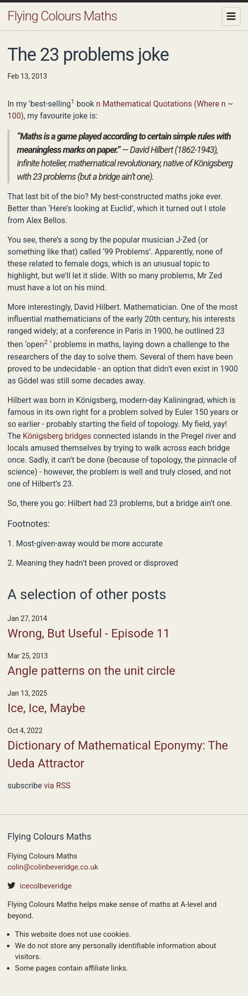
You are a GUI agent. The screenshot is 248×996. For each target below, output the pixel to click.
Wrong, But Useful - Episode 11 (88, 633)
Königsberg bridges (57, 436)
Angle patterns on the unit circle (91, 671)
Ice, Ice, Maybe (46, 708)
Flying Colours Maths (62, 15)
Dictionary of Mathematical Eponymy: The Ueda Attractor (117, 754)
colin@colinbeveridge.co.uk (52, 867)
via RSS (57, 785)
